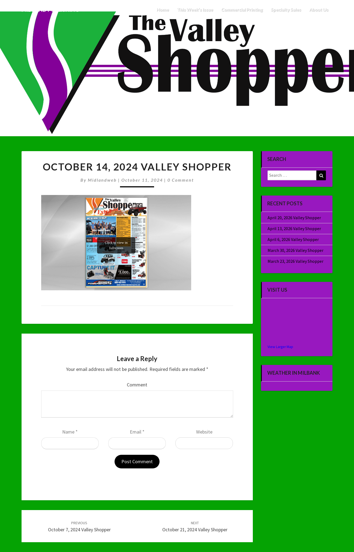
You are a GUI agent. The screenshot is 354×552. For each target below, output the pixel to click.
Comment (137, 385)
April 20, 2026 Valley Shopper (294, 217)
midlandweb (102, 179)
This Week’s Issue (195, 9)
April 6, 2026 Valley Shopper (293, 239)
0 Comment (180, 179)
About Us (318, 9)
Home (163, 9)
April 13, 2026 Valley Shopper (294, 228)
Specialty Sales (286, 9)
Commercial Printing (242, 9)
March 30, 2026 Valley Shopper (295, 250)
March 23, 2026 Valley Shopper (295, 261)
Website (204, 432)
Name (70, 432)
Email (137, 432)
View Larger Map (280, 346)
